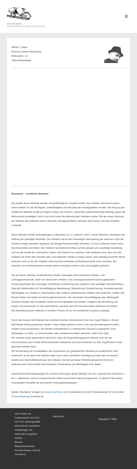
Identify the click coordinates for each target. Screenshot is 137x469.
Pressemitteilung (20, 396)
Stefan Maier (14, 24)
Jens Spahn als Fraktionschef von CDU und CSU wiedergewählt (27, 417)
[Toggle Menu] (126, 16)
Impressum (58, 416)
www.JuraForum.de (55, 392)
